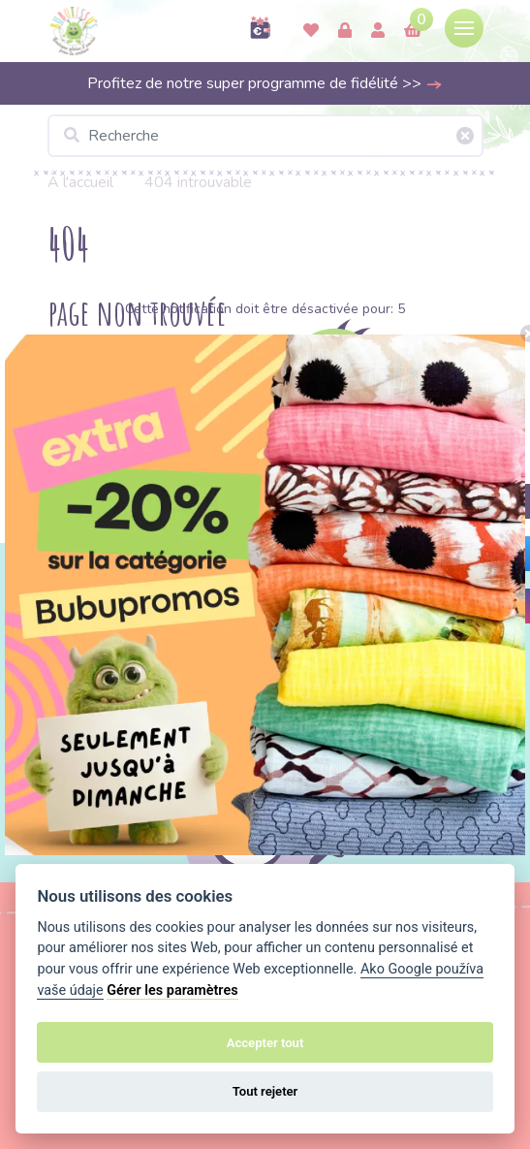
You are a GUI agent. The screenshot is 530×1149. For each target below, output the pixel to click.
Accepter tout (265, 1043)
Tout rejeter (265, 1091)
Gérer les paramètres (172, 990)
